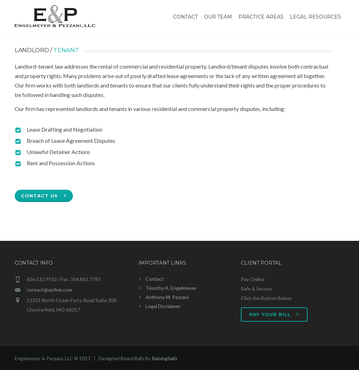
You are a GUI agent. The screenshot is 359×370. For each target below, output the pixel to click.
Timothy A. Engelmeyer (171, 288)
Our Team (218, 17)
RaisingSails (164, 358)
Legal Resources (315, 17)
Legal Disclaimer (163, 306)
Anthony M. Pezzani (167, 297)
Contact (185, 17)
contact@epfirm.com (49, 290)
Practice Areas (261, 17)
